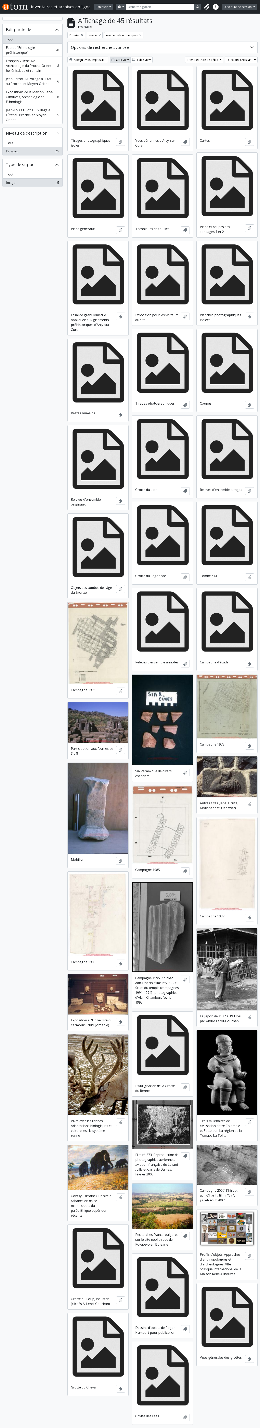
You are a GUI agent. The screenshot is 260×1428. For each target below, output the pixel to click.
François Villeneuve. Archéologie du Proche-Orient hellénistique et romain (32, 66)
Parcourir (102, 7)
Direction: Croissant (240, 60)
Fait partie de (18, 29)
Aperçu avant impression (87, 60)
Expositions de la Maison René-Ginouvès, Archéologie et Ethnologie (32, 97)
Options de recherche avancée (100, 47)
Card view (120, 60)
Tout (9, 39)
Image (32, 183)
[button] (206, 6)
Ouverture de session (238, 7)
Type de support (22, 164)
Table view (141, 60)
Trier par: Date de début (203, 60)
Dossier (32, 152)
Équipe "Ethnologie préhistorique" (32, 50)
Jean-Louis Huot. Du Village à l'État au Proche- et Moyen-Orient (32, 115)
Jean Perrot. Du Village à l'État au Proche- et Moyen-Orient (32, 81)
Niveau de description (27, 133)
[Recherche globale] (160, 7)
